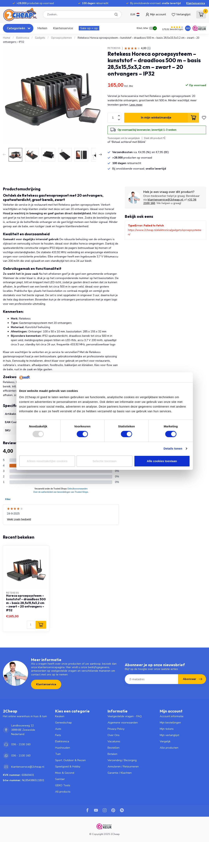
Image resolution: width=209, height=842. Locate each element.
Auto (58, 729)
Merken (42, 28)
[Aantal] (31, 625)
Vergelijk (165, 741)
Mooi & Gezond (64, 773)
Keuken (59, 716)
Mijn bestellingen (170, 722)
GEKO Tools (62, 785)
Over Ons (114, 735)
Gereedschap (63, 722)
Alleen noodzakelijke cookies (47, 461)
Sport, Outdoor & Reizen (70, 760)
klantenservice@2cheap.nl (166, 200)
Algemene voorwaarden (123, 722)
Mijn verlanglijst (169, 735)
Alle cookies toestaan (162, 461)
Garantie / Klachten (120, 773)
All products (62, 792)
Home (6, 38)
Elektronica (22, 38)
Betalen (112, 754)
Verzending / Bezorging (122, 760)
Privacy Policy (116, 729)
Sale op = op (89, 28)
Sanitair (60, 779)
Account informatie (171, 716)
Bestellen (114, 748)
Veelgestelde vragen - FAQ (125, 716)
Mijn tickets (167, 729)
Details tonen (173, 448)
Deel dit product (154, 138)
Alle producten (169, 748)
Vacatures (114, 741)
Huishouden (62, 748)
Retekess (114, 48)
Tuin (58, 754)
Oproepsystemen (61, 38)
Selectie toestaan (104, 461)
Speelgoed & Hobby (67, 766)
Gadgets (40, 38)
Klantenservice (195, 3)
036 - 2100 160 (20, 744)
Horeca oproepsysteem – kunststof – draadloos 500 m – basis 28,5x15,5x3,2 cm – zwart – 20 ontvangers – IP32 (26, 603)
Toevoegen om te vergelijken (124, 138)
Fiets (58, 735)
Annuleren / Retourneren (123, 766)
